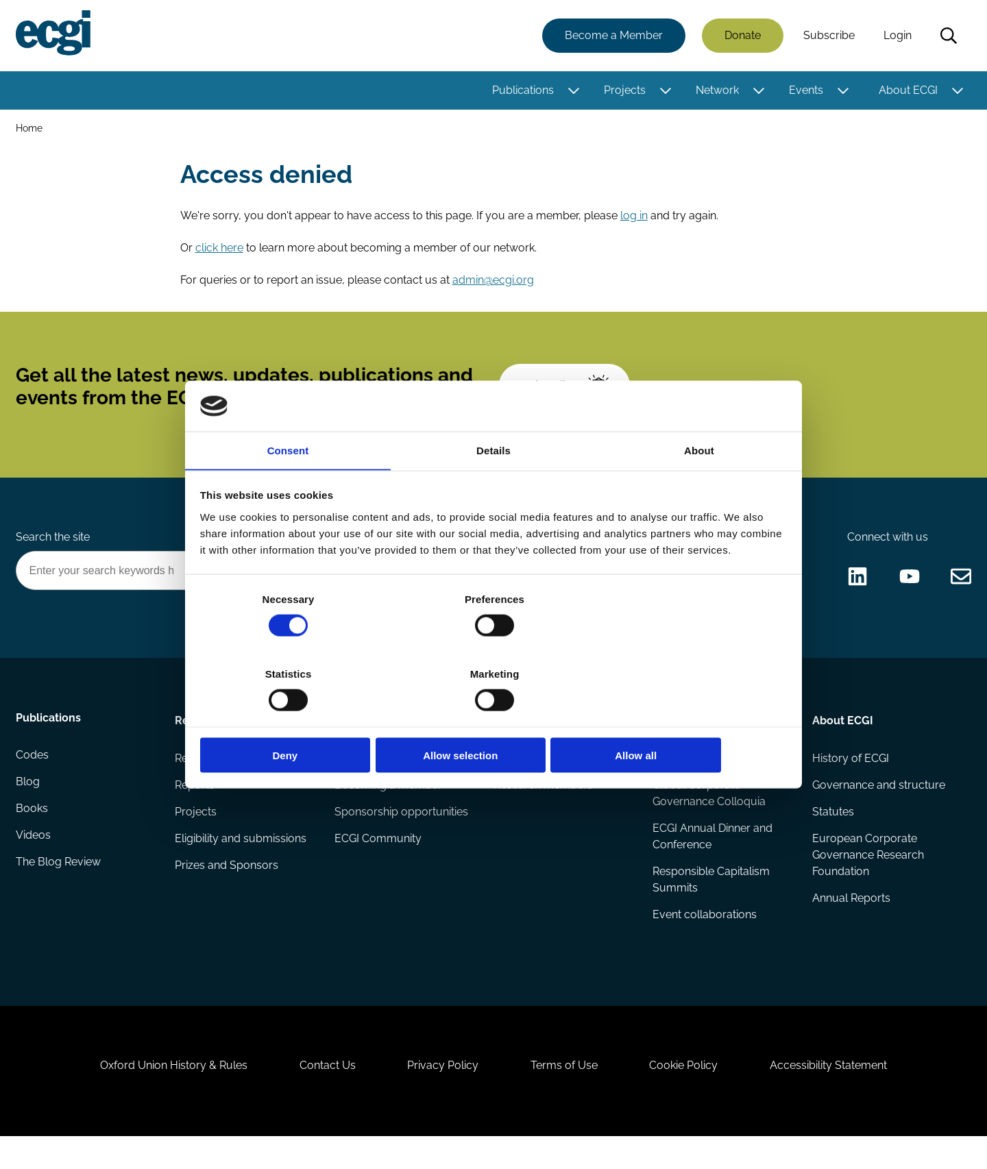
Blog (28, 804)
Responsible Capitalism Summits (711, 900)
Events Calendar (694, 776)
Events (805, 90)
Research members (543, 804)
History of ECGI (850, 776)
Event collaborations (705, 935)
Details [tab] (493, 489)
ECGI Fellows (526, 776)
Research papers (218, 776)
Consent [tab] (288, 489)
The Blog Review (58, 886)
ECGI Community (378, 858)
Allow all (690, 718)
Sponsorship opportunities (401, 831)
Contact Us (323, 1094)
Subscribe (828, 35)
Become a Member (613, 35)
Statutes (832, 831)
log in (634, 218)
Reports (195, 804)
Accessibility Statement (835, 1094)
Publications (522, 90)
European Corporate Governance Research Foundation (867, 875)
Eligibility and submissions (241, 858)
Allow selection (493, 718)
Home (29, 129)
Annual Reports (851, 919)
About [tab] (699, 489)
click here (220, 251)
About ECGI (907, 90)
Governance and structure (878, 804)
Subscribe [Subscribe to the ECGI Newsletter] (567, 395)
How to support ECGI (388, 776)
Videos (33, 858)
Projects (624, 90)
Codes (32, 776)
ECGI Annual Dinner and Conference (712, 856)
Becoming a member (388, 804)
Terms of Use (565, 1094)
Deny (296, 718)
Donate (742, 35)
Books (32, 831)
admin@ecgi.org (494, 284)
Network (716, 90)
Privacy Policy (441, 1094)
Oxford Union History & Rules (166, 1094)
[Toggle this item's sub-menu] (572, 91)
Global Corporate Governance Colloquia (709, 812)
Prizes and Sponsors (227, 886)
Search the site (53, 552)
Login (897, 35)
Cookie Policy (688, 1094)
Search (948, 36)
